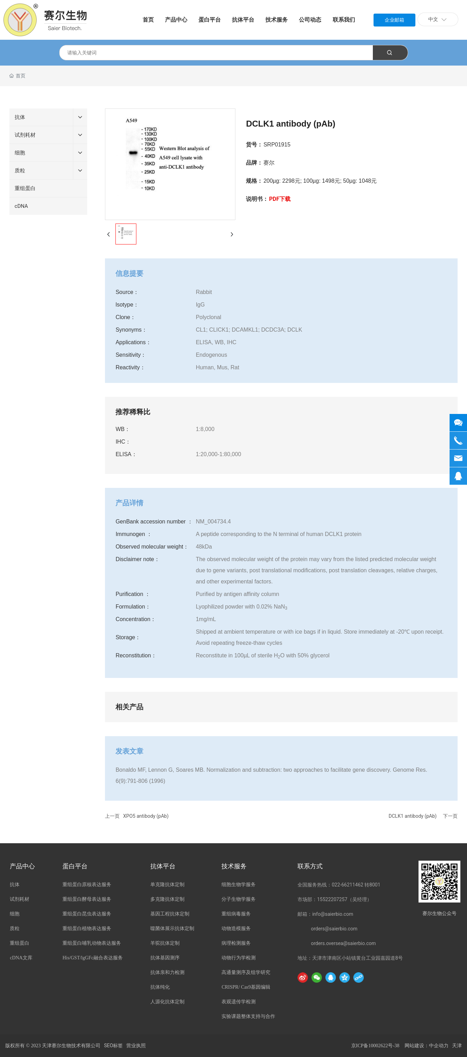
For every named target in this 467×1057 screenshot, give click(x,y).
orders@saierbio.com (334, 928)
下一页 (450, 816)
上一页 (112, 816)
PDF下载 (280, 199)
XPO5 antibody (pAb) (145, 816)
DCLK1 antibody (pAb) (413, 816)
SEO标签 (113, 1045)
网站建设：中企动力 (427, 1045)
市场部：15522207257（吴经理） (334, 899)
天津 (457, 1045)
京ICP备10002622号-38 (375, 1045)
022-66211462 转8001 (356, 885)
